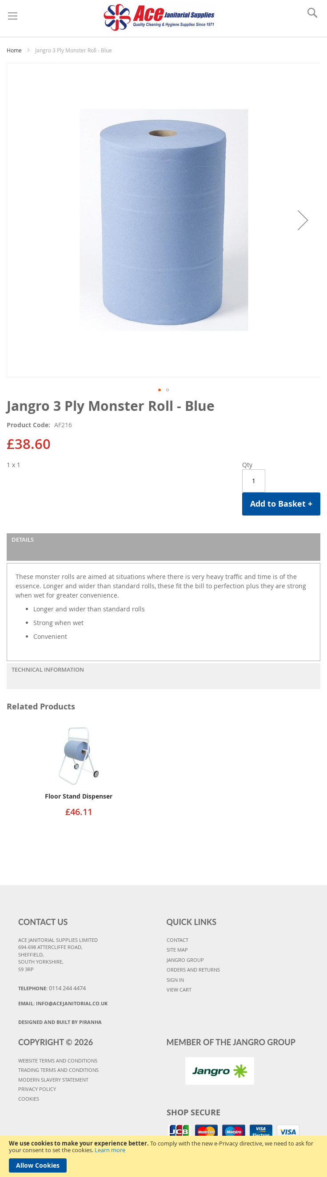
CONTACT (177, 940)
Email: (63, 1003)
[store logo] (159, 16)
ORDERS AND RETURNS (193, 969)
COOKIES (28, 1098)
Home (14, 50)
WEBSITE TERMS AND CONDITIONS (57, 1060)
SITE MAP (177, 949)
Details (23, 539)
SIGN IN (175, 979)
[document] (163, 1156)
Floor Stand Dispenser (78, 796)
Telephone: (52, 988)
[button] (303, 220)
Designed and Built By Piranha (60, 1022)
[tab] (163, 547)
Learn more (110, 1150)
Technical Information (48, 669)
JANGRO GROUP (185, 960)
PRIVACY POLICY (37, 1089)
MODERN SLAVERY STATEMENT (53, 1079)
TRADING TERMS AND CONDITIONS (58, 1070)
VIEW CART (179, 989)
